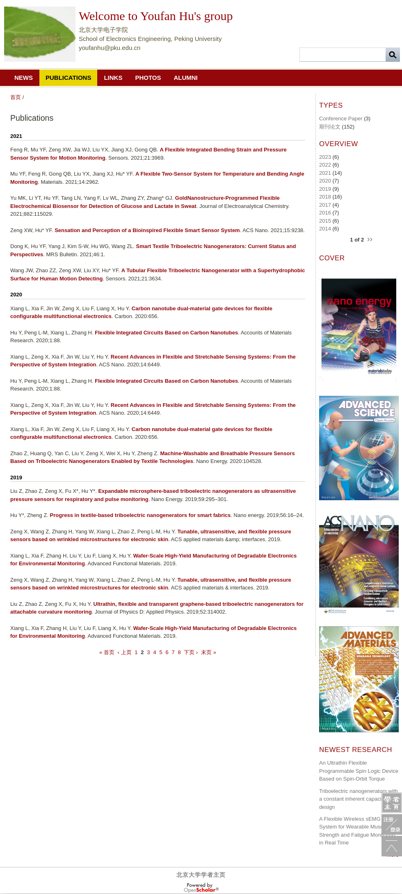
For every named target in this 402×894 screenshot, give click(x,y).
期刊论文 (329, 127)
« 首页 (106, 652)
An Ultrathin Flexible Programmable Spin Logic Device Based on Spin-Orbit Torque (358, 771)
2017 (325, 205)
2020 (325, 181)
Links (113, 77)
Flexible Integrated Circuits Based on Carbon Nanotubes (166, 333)
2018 (325, 197)
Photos (148, 77)
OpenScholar (201, 888)
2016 (325, 213)
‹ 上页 (125, 652)
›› (369, 238)
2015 (325, 221)
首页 (15, 97)
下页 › (191, 652)
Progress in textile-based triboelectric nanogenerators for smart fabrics (140, 515)
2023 (325, 157)
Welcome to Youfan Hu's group (156, 16)
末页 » (208, 652)
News (23, 77)
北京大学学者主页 (201, 874)
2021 (325, 173)
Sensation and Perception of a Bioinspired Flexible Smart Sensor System (147, 230)
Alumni (185, 77)
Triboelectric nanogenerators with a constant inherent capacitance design (358, 799)
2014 (325, 229)
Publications (68, 77)
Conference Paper (341, 118)
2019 (325, 189)
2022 (325, 165)
